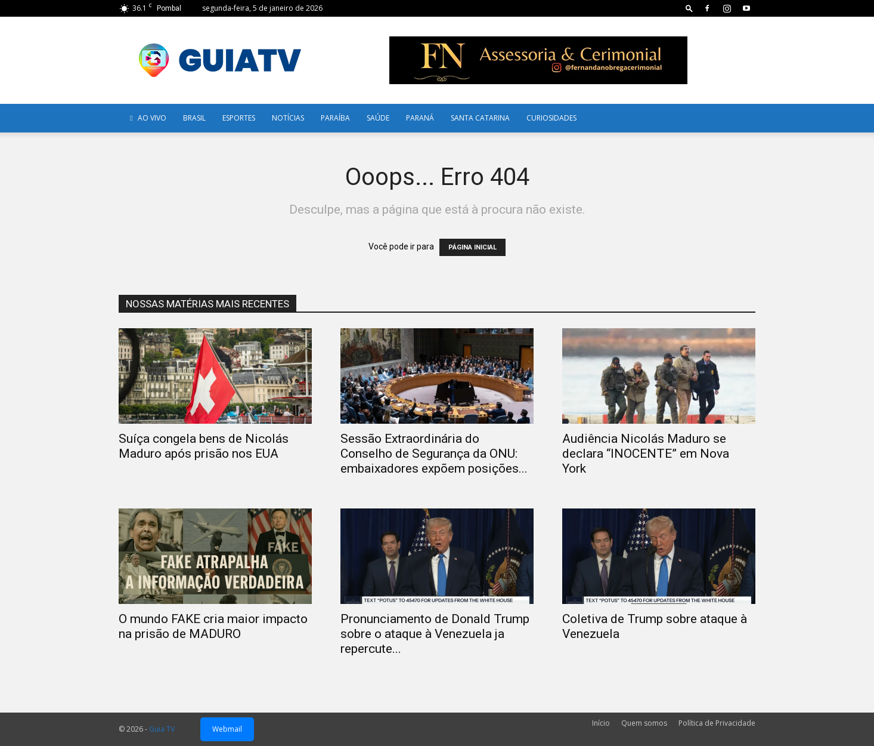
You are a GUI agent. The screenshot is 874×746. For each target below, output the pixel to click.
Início (601, 723)
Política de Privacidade (716, 723)
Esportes (238, 118)
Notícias (288, 118)
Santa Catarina (480, 118)
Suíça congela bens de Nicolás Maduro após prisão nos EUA (204, 446)
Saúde (378, 118)
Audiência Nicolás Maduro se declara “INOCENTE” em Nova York (645, 453)
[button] (689, 8)
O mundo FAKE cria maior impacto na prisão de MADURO (213, 626)
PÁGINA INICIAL (472, 247)
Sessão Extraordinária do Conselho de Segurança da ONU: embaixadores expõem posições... (434, 453)
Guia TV (162, 729)
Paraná (420, 118)
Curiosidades (551, 118)
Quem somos (644, 723)
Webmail (227, 729)
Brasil (194, 118)
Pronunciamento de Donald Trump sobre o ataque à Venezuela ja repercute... (434, 634)
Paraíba (335, 118)
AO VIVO (146, 118)
